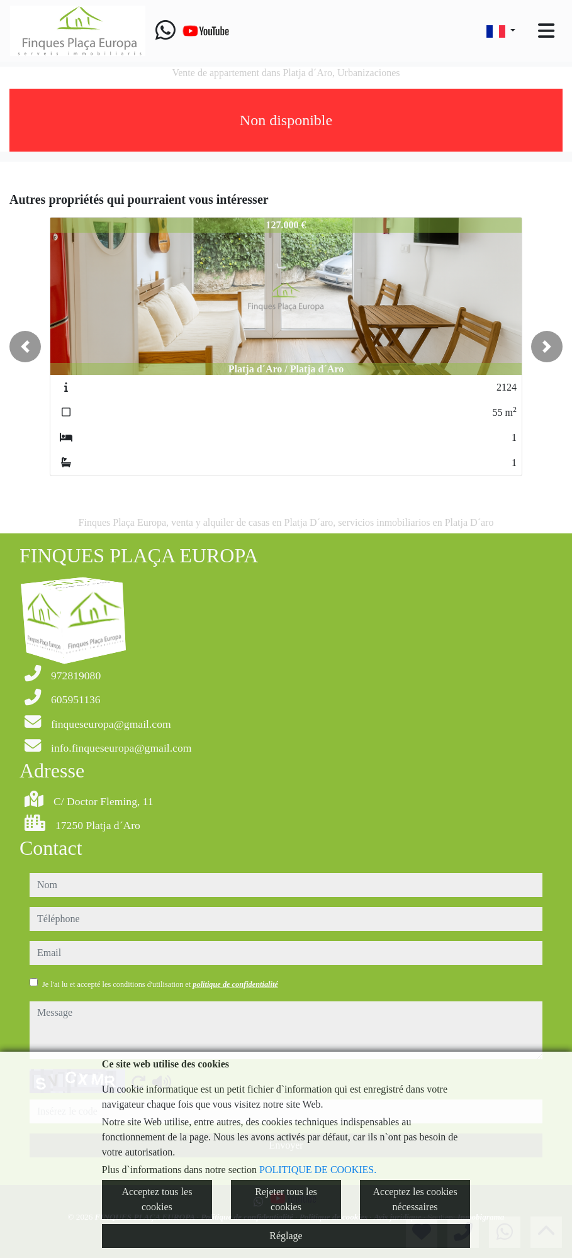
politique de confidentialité (235, 984)
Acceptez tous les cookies (156, 1199)
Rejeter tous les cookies (286, 1199)
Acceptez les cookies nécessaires (415, 1199)
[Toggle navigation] (546, 31)
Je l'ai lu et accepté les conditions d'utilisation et (160, 984)
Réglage (285, 1235)
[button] (25, 346)
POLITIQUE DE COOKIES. (317, 1169)
